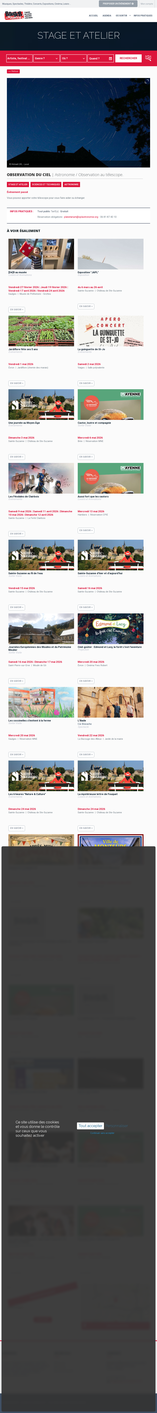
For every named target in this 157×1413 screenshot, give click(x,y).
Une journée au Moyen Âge (24, 422)
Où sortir (121, 15)
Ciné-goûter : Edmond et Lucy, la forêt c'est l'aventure (110, 647)
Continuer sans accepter (102, 1133)
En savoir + (16, 309)
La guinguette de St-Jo (91, 349)
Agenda (107, 15)
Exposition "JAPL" (88, 272)
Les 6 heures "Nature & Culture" (27, 794)
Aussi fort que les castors (93, 496)
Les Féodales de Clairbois (23, 496)
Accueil (93, 15)
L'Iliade (82, 720)
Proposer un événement (118, 3)
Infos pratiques (143, 15)
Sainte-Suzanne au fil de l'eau (25, 573)
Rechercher (128, 58)
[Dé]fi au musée (17, 272)
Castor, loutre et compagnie (94, 422)
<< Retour (13, 71)
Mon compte (147, 4)
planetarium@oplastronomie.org (81, 216)
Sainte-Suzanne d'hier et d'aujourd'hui (100, 573)
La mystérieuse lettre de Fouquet (98, 794)
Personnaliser (116, 1126)
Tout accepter (90, 1126)
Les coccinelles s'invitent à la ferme (29, 720)
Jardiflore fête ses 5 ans (23, 349)
